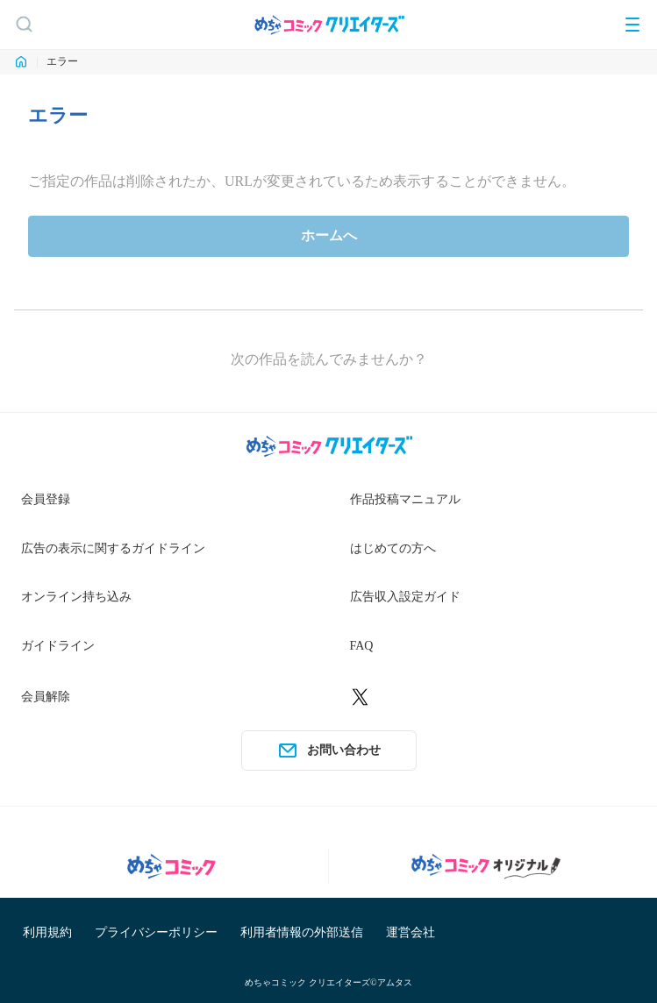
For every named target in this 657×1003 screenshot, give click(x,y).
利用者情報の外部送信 (301, 932)
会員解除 (45, 696)
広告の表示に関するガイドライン (113, 548)
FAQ (362, 645)
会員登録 (45, 499)
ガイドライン (58, 645)
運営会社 (410, 932)
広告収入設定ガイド (405, 596)
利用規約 (47, 932)
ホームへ (329, 235)
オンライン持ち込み (76, 596)
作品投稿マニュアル (405, 499)
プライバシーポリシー (156, 932)
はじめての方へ (393, 548)
